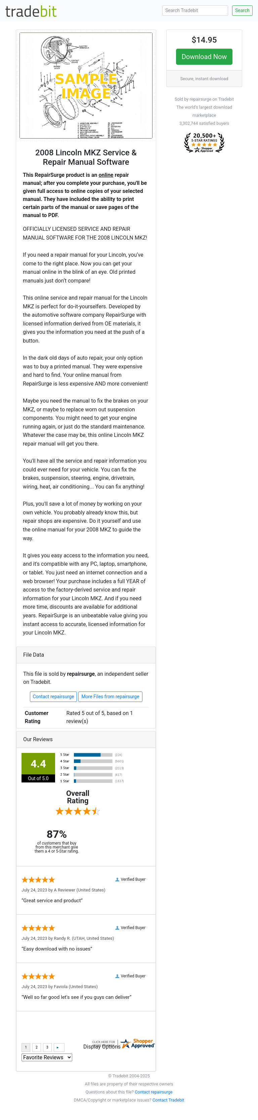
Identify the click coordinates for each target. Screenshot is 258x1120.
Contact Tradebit (168, 1100)
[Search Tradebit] (195, 10)
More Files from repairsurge (110, 696)
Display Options (102, 1046)
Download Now (204, 57)
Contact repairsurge (53, 696)
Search (242, 10)
